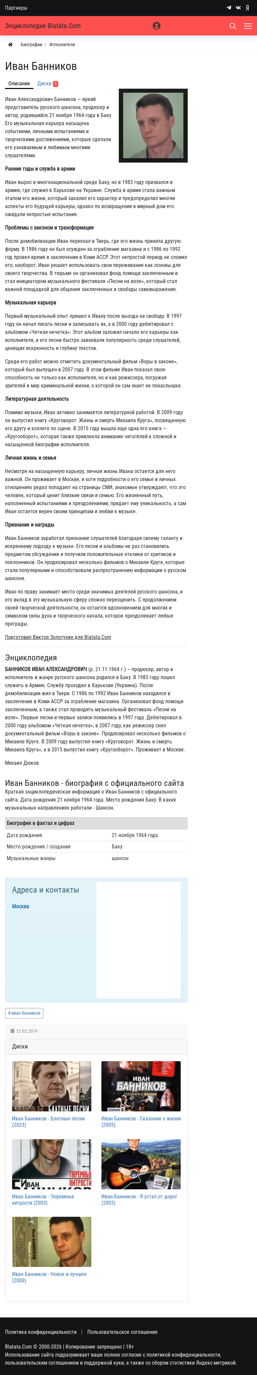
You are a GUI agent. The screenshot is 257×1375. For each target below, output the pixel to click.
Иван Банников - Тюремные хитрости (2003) (43, 1199)
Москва (20, 906)
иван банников (25, 1013)
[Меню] (248, 25)
